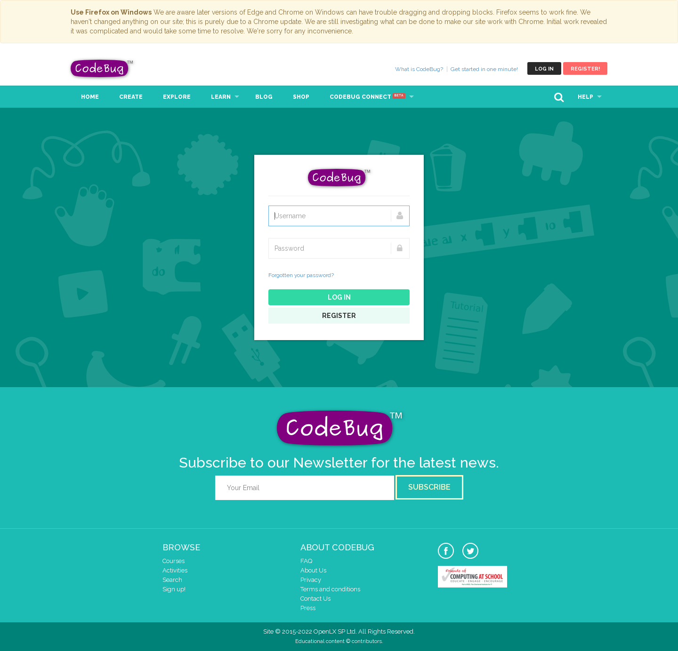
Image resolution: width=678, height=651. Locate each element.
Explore (177, 97)
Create (131, 97)
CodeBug (102, 68)
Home (90, 97)
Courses (173, 560)
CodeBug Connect (367, 97)
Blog (264, 97)
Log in (544, 69)
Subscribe (429, 487)
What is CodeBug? (419, 69)
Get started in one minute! (484, 69)
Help (585, 97)
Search (172, 579)
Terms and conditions (330, 589)
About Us (313, 570)
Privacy (310, 579)
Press (307, 607)
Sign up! (174, 589)
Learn (221, 97)
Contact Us (315, 598)
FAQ (306, 560)
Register (339, 315)
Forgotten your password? (301, 275)
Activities (174, 570)
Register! (585, 69)
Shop (301, 97)
